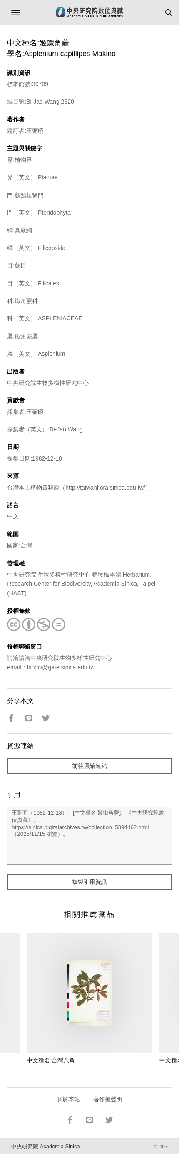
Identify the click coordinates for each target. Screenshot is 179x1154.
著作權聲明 (107, 1099)
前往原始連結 (89, 766)
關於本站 (68, 1099)
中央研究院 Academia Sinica (45, 1146)
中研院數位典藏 (89, 12)
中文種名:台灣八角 (51, 1060)
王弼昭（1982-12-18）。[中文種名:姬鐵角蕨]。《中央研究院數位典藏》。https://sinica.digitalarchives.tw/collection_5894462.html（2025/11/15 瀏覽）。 (89, 836)
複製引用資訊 (89, 882)
